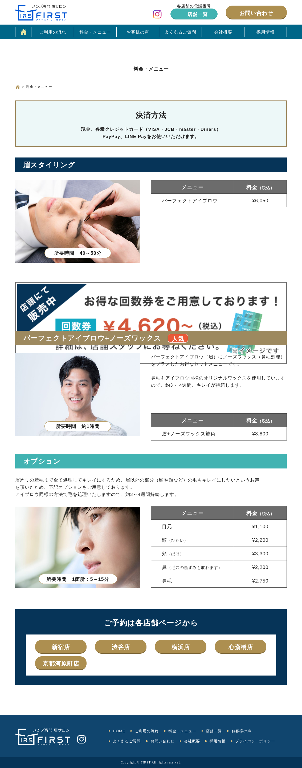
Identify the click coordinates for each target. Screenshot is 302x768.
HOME (119, 731)
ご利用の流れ (52, 32)
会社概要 (223, 32)
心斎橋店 (240, 647)
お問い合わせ (256, 13)
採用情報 (265, 32)
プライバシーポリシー (255, 741)
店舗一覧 (197, 14)
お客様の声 (137, 32)
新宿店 (61, 647)
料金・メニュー (95, 32)
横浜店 (181, 647)
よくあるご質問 (180, 32)
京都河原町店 (61, 663)
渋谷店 (121, 647)
